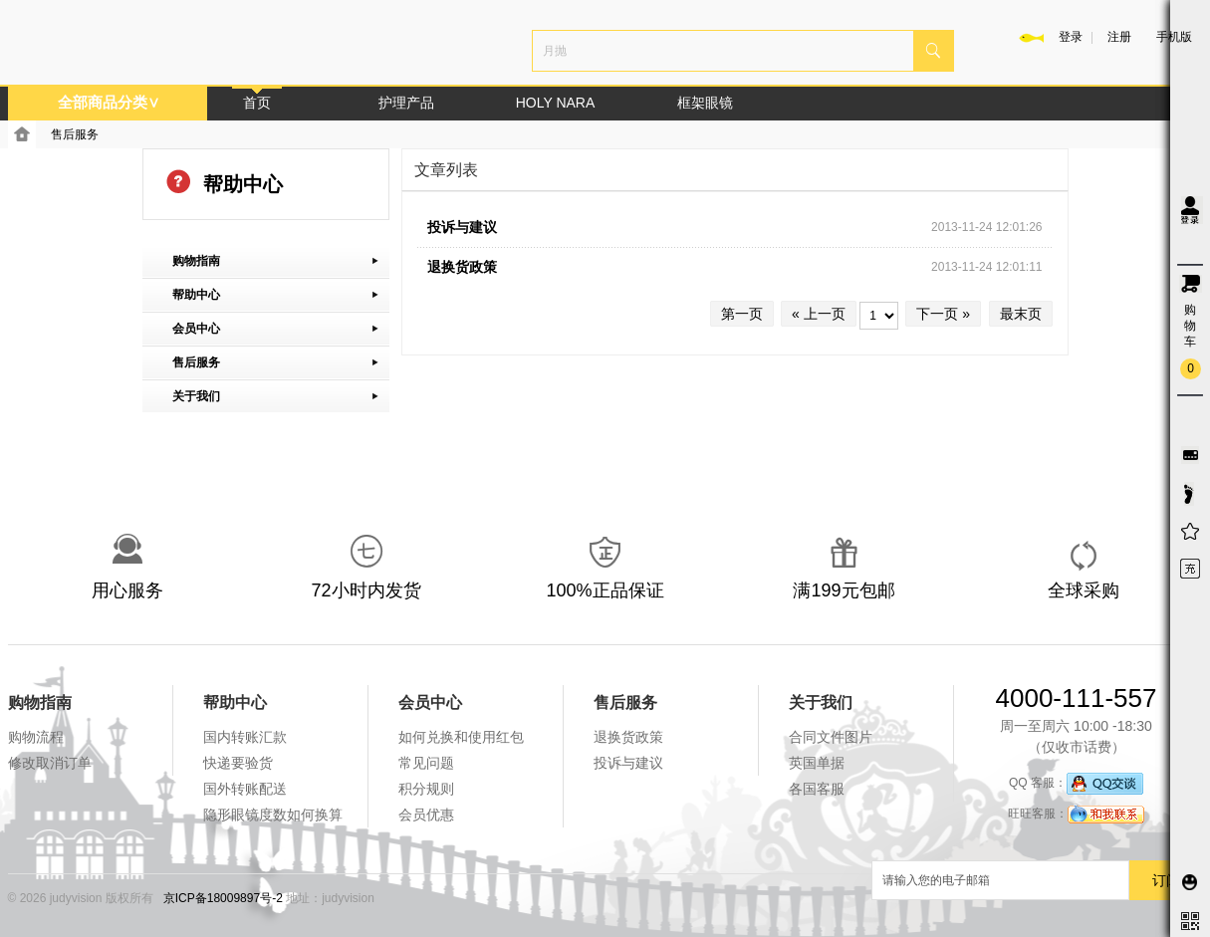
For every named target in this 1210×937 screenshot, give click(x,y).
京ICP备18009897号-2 (223, 898)
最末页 (1021, 314)
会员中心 (430, 702)
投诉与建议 (462, 227)
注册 (1119, 37)
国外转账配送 (245, 789)
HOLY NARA (556, 103)
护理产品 (406, 103)
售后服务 (75, 134)
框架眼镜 (705, 103)
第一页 (742, 314)
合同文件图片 (830, 737)
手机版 (1174, 37)
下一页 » (943, 314)
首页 (257, 103)
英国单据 (817, 763)
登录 (1071, 37)
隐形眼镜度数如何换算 (273, 814)
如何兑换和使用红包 (461, 737)
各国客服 (817, 789)
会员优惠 (426, 814)
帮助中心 (235, 702)
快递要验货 (238, 763)
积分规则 (426, 789)
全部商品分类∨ (108, 102)
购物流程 (36, 737)
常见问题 (426, 763)
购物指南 (40, 702)
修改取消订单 (50, 763)
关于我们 (820, 702)
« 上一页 (819, 314)
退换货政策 (462, 267)
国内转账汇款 (245, 737)
